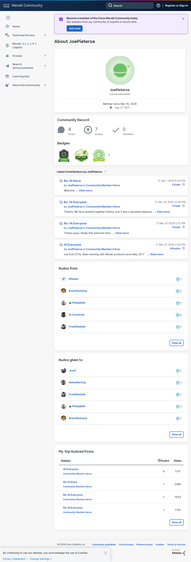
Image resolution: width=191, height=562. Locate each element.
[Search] (130, 5)
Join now (74, 28)
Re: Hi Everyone (75, 202)
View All (109, 155)
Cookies (160, 544)
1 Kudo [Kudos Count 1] (176, 184)
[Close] (105, 555)
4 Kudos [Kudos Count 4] (175, 248)
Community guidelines (104, 544)
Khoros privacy (145, 544)
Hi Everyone (72, 244)
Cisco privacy (126, 544)
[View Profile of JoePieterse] (75, 185)
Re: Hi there (72, 181)
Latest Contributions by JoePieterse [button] (79, 171)
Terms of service (176, 544)
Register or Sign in (176, 5)
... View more (84, 190)
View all (176, 342)
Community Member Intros (103, 185)
